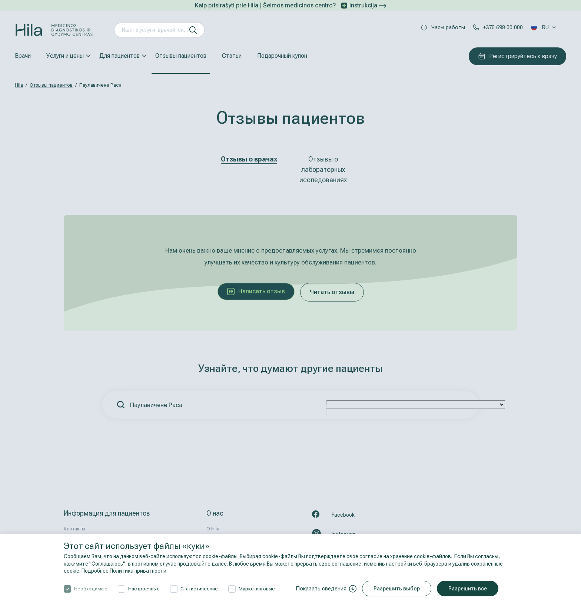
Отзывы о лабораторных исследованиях (323, 169)
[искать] (193, 30)
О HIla (212, 529)
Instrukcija (367, 5)
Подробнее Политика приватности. (124, 571)
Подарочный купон (282, 55)
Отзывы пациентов (180, 55)
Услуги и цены (65, 55)
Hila (19, 85)
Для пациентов (119, 55)
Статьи (232, 55)
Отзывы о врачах (249, 159)
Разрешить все (467, 589)
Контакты (74, 529)
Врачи (23, 55)
